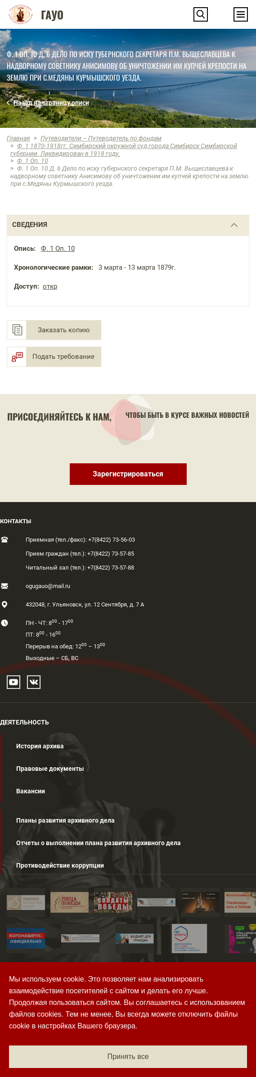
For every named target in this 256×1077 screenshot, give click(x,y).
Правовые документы (50, 768)
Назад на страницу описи (51, 102)
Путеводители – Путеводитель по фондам (101, 138)
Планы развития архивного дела (65, 820)
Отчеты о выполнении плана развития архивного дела (98, 842)
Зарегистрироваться (128, 474)
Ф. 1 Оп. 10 (32, 160)
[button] (200, 14)
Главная (18, 138)
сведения (29, 225)
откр (50, 286)
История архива (40, 746)
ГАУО (52, 14)
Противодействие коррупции (60, 865)
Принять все (127, 1056)
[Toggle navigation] (241, 14)
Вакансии (30, 791)
